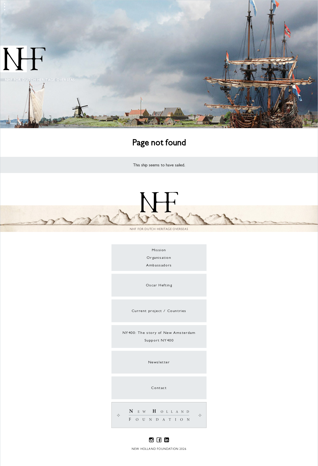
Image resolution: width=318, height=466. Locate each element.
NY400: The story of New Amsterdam (159, 332)
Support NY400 (159, 340)
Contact (159, 387)
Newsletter (159, 362)
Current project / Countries (159, 310)
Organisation (159, 257)
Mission (159, 250)
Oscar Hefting (159, 285)
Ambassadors (159, 265)
